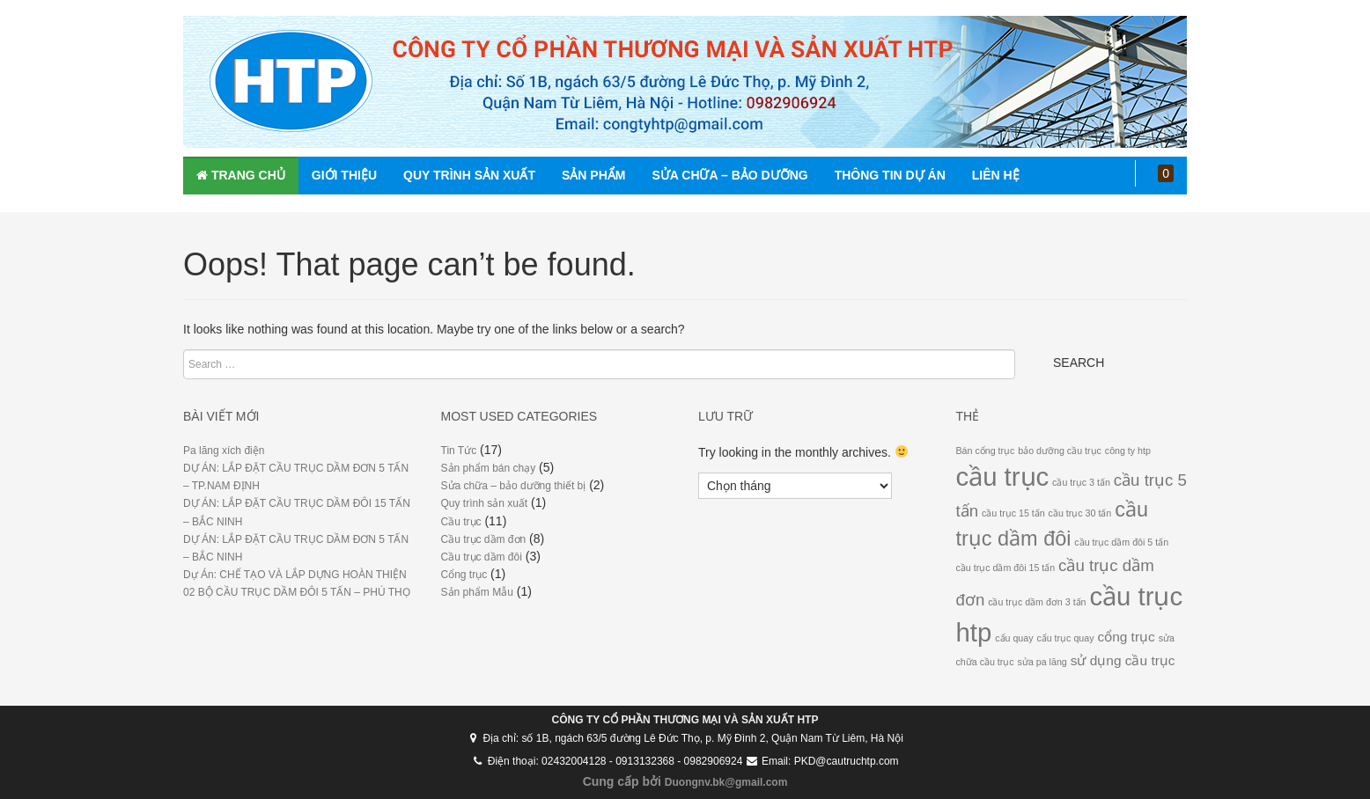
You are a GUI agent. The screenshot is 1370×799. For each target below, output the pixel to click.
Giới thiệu (344, 175)
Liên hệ (996, 175)
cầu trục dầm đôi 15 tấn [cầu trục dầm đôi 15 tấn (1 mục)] (1006, 567)
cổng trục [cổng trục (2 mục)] (1125, 636)
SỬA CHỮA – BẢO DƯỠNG (729, 175)
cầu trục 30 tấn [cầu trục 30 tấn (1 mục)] (1080, 513)
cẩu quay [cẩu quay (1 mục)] (1014, 638)
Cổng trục (464, 574)
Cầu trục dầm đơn (484, 539)
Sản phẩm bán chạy (488, 468)
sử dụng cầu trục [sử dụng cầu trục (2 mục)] (1123, 660)
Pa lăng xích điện (223, 450)
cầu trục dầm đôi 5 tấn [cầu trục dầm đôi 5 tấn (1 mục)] (1121, 542)
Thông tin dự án (890, 175)
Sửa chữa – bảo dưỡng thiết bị (513, 486)
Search (1078, 363)
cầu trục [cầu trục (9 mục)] (1003, 476)
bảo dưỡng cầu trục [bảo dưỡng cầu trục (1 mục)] (1059, 450)
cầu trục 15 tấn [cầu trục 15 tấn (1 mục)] (1013, 513)
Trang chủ (240, 175)
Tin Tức (459, 450)
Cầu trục (461, 522)
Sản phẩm (593, 175)
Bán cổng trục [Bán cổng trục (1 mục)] (985, 450)
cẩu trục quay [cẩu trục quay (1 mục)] (1065, 638)
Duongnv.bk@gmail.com (726, 782)
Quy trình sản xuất (469, 175)
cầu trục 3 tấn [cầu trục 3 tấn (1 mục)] (1081, 482)
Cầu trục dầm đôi (481, 557)
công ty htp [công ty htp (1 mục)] (1128, 450)
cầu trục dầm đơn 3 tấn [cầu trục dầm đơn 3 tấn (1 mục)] (1037, 602)
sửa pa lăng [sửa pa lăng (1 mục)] (1042, 661)
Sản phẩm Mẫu (477, 592)
